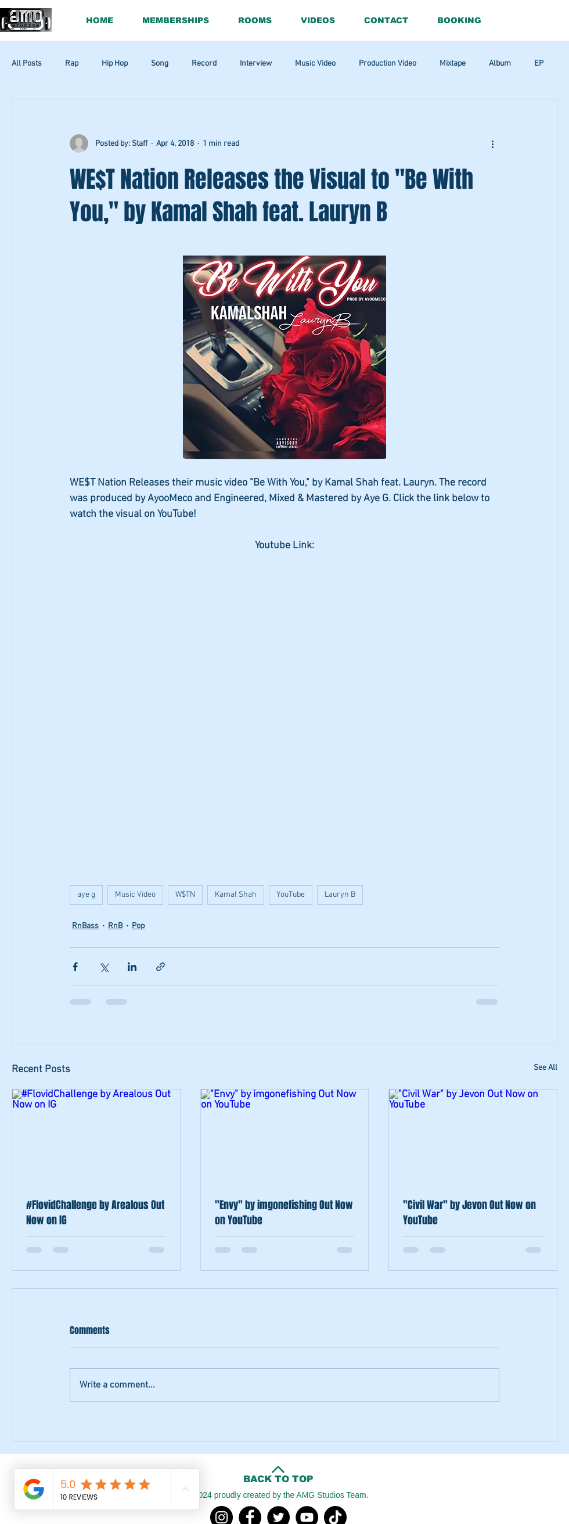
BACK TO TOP (278, 1479)
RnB (115, 926)
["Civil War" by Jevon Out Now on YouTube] (473, 1137)
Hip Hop (115, 64)
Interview (256, 64)
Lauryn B (340, 895)
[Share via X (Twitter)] (103, 966)
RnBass (85, 926)
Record (204, 64)
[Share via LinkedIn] (132, 966)
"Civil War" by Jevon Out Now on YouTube (469, 1213)
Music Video (315, 64)
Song (159, 64)
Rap (71, 64)
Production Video (387, 64)
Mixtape (453, 64)
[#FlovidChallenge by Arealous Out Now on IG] (96, 1137)
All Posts (27, 64)
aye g (86, 895)
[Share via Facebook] (75, 966)
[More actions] (492, 143)
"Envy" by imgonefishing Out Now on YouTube (284, 1213)
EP (538, 64)
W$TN (185, 895)
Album (500, 64)
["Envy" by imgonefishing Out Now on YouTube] (285, 1137)
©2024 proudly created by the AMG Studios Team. (278, 1495)
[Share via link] (160, 966)
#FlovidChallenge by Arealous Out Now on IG (95, 1213)
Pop (138, 926)
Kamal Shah (236, 895)
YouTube (290, 895)
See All (545, 1068)
